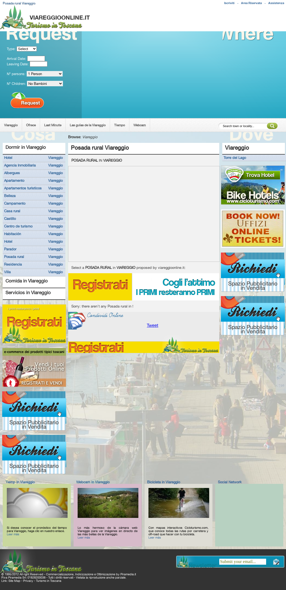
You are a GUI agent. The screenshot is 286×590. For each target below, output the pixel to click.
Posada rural (14, 256)
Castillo (10, 218)
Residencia (13, 264)
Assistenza (276, 3)
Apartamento (14, 180)
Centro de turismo (18, 226)
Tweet (152, 325)
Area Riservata (251, 3)
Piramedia (127, 574)
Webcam (139, 125)
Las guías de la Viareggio (88, 125)
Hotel (8, 157)
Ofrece (31, 125)
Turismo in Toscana (48, 580)
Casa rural (12, 211)
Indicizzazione (84, 574)
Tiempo (119, 125)
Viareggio (11, 125)
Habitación (12, 234)
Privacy (28, 580)
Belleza (10, 195)
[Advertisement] (187, 28)
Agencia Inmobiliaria (20, 165)
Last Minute (52, 125)
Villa (7, 272)
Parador (10, 249)
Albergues (12, 173)
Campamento (14, 203)
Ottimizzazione (106, 574)
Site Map (14, 580)
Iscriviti (229, 3)
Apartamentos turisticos (23, 188)
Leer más (13, 534)
